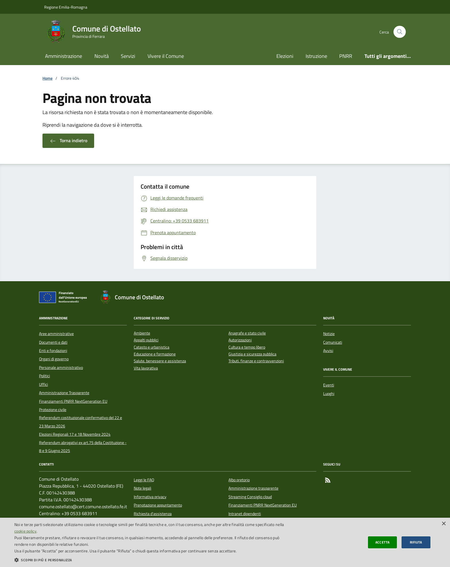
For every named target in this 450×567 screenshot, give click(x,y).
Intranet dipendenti (244, 514)
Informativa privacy (150, 497)
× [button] (443, 524)
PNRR (345, 56)
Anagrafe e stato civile (247, 333)
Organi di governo (54, 359)
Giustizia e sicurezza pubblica (252, 354)
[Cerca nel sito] (399, 32)
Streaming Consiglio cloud (250, 497)
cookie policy (25, 531)
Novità (101, 56)
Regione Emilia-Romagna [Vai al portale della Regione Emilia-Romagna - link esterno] (65, 7)
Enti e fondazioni (53, 350)
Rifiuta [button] (416, 542)
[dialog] (225, 542)
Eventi (328, 385)
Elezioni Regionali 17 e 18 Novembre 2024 (74, 434)
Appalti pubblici (146, 340)
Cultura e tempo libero (246, 347)
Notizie (329, 334)
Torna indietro (68, 140)
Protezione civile (52, 409)
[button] (150, 560)
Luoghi (328, 393)
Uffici (43, 384)
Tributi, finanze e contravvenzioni (256, 361)
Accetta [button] (382, 542)
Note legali (142, 488)
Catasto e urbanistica (151, 347)
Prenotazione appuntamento (158, 505)
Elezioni (284, 56)
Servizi (128, 56)
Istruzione (316, 56)
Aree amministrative (56, 334)
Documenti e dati (53, 342)
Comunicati (332, 342)
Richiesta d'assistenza (153, 514)
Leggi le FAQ (144, 480)
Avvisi (328, 350)
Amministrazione (63, 56)
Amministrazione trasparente (253, 488)
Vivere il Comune (166, 56)
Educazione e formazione (155, 354)
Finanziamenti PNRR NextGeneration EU (73, 401)
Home (47, 78)
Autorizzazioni (240, 340)
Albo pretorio (239, 480)
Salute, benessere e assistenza (160, 361)
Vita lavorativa (146, 368)
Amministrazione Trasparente (64, 393)
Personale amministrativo (61, 367)
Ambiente (142, 333)
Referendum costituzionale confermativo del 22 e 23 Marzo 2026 (80, 422)
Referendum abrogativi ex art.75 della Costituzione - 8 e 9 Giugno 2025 (83, 446)
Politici (44, 376)
